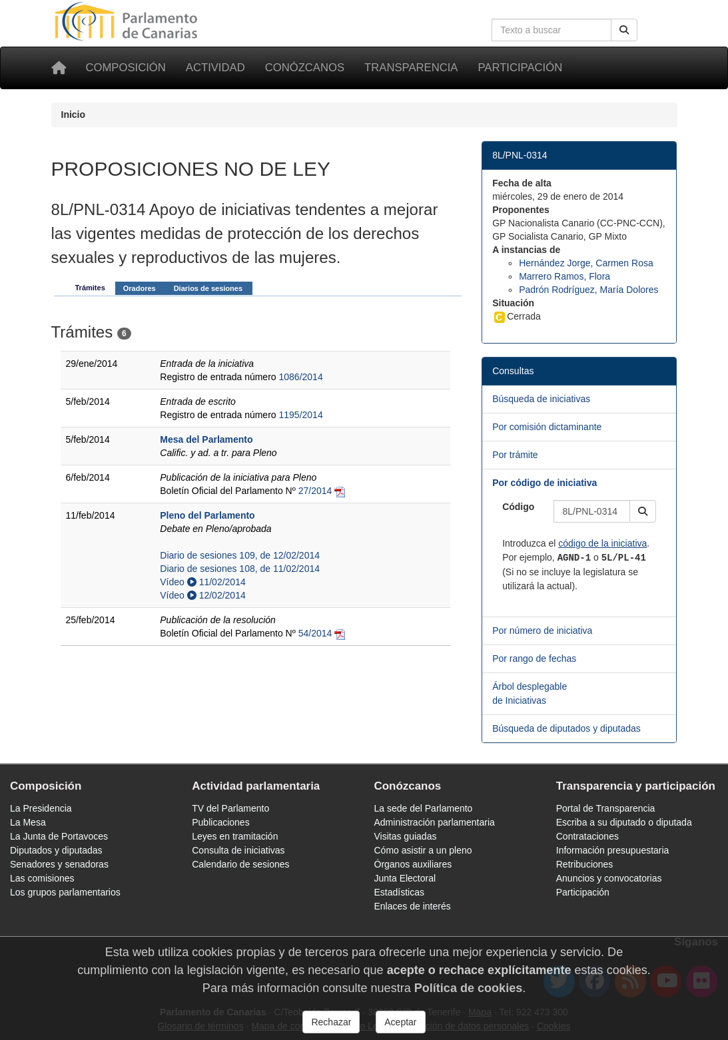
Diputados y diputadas (56, 850)
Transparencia (411, 67)
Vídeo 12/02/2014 (202, 595)
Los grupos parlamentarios (65, 892)
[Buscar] (624, 30)
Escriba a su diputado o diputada (624, 822)
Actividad (215, 67)
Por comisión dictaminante (546, 426)
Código (518, 506)
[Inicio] (58, 68)
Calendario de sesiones (240, 864)
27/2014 (315, 490)
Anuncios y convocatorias (609, 878)
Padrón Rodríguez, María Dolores (588, 289)
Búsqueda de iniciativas (541, 398)
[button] (642, 511)
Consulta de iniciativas (238, 850)
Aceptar (400, 1022)
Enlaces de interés (412, 906)
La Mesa (28, 822)
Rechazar (331, 1022)
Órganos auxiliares (413, 864)
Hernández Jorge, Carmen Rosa (586, 263)
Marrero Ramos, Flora (564, 276)
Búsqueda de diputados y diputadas (566, 728)
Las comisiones (42, 878)
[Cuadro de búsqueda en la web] (551, 30)
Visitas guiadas (405, 836)
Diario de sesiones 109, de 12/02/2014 (240, 555)
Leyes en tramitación (235, 836)
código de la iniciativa (602, 543)
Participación (520, 67)
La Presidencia (41, 808)
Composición (126, 67)
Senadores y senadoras (59, 864)
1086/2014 (301, 377)
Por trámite (515, 454)
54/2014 (315, 633)
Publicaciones (220, 822)
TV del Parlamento (230, 808)
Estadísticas (399, 892)
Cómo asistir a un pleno (423, 850)
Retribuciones (584, 864)
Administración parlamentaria (434, 822)
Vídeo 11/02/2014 (202, 582)
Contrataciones (587, 836)
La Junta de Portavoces (59, 836)
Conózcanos (304, 67)
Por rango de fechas (534, 658)
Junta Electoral (405, 878)
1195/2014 (301, 414)
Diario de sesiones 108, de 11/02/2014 (240, 568)
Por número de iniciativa (542, 630)
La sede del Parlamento (423, 808)
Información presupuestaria (612, 850)
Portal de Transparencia (605, 808)
